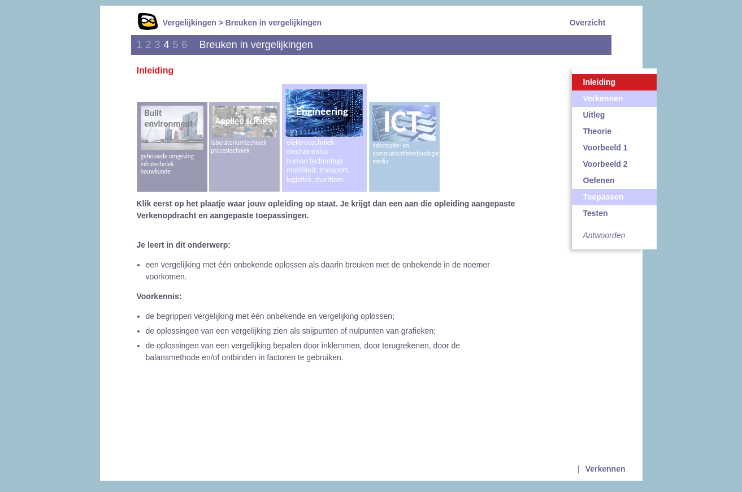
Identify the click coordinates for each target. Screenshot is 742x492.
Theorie (597, 131)
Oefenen (599, 180)
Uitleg (594, 114)
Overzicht (588, 22)
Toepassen (603, 196)
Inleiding (599, 82)
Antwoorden (604, 235)
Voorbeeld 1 (605, 147)
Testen (595, 213)
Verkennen (603, 98)
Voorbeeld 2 (605, 164)
